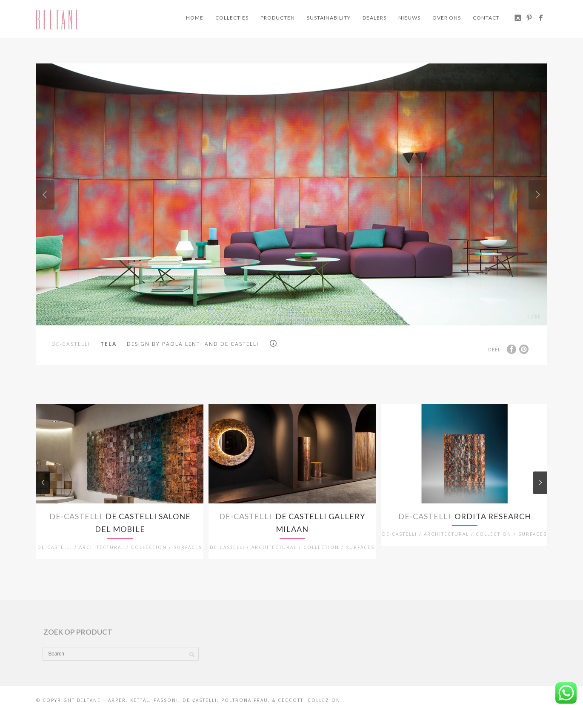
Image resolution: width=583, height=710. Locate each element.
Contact (486, 17)
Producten (277, 17)
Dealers (374, 17)
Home (194, 17)
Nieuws (409, 17)
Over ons (446, 17)
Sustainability (329, 17)
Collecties (232, 17)
